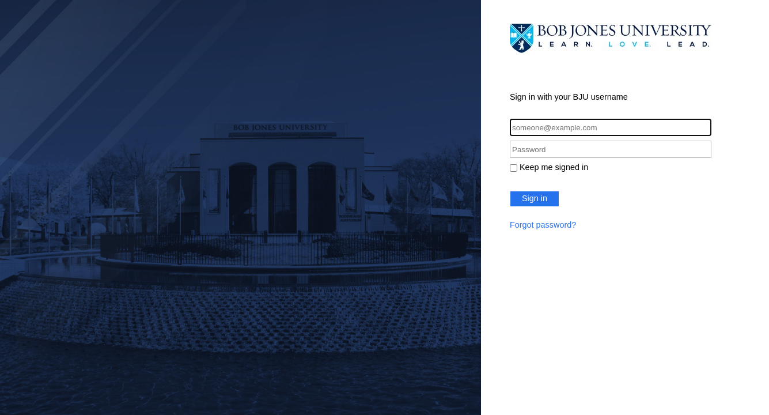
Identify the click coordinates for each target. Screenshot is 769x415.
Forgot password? (543, 224)
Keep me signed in (554, 167)
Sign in (534, 198)
